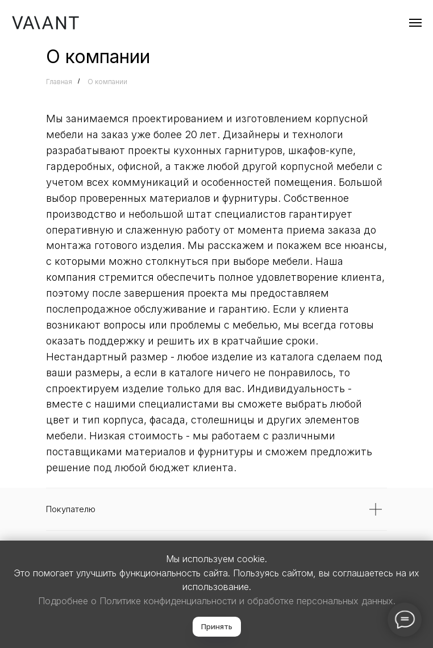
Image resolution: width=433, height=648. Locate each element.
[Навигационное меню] (415, 23)
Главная (59, 81)
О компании (107, 81)
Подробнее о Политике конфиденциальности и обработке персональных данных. (216, 601)
